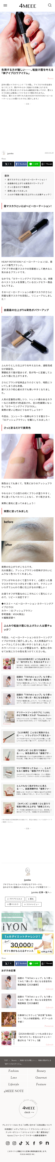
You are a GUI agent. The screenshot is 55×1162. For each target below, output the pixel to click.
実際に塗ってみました (17, 190)
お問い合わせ (29, 1125)
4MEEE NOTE (14, 1091)
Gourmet (41, 1078)
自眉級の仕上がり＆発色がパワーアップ (25, 183)
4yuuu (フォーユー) (15, 1135)
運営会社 (44, 1132)
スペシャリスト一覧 (30, 1132)
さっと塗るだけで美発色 (18, 187)
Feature (41, 1085)
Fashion (14, 1071)
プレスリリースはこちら (12, 1125)
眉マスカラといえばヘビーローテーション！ (27, 179)
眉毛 (32, 899)
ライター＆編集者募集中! (36, 1135)
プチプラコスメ (15, 899)
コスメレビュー (32, 904)
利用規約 (8, 1129)
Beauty (41, 1071)
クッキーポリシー (13, 1132)
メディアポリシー (21, 1129)
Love (14, 1078)
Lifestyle (13, 1085)
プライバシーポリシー (40, 1129)
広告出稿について (44, 1125)
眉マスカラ (13, 904)
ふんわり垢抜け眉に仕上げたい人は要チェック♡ (29, 194)
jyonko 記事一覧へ (40, 892)
